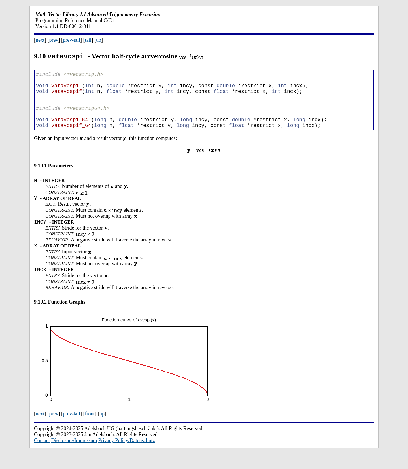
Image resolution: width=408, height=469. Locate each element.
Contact (42, 456)
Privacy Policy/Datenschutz (126, 456)
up (98, 40)
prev (53, 40)
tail (88, 40)
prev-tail (71, 40)
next (40, 40)
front (90, 429)
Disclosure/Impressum (74, 456)
